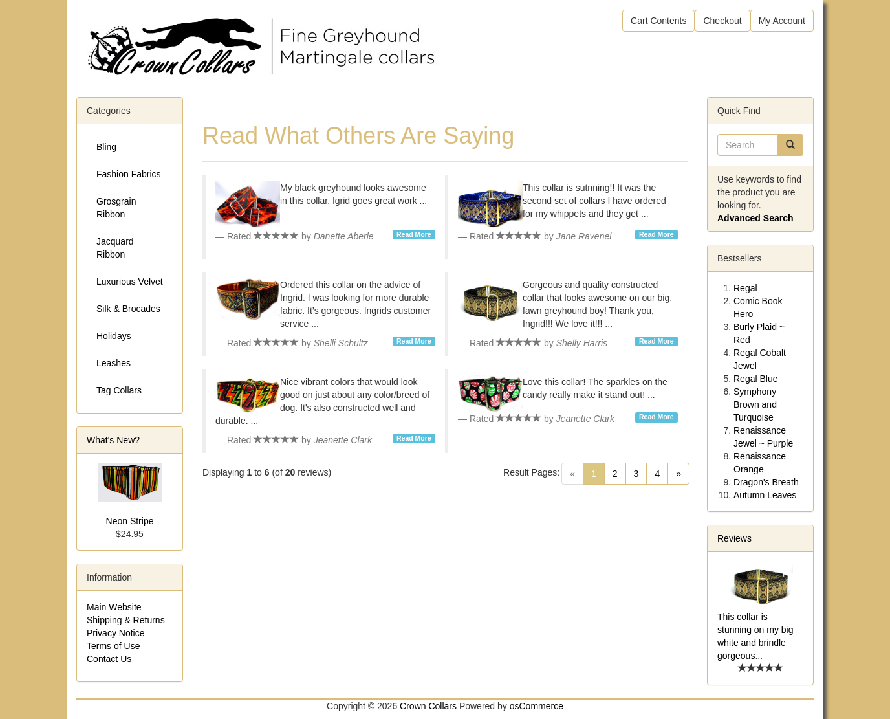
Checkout (722, 21)
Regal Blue (755, 378)
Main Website (114, 607)
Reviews (734, 538)
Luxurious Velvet (129, 281)
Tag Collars (119, 390)
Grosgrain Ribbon (116, 207)
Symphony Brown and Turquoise (755, 404)
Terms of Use (113, 646)
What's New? (113, 440)
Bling (106, 147)
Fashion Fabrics (128, 174)
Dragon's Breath (766, 482)
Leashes (113, 363)
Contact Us (109, 659)
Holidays (113, 336)
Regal (745, 288)
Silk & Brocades (128, 309)
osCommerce (536, 706)
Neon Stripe (130, 521)
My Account (782, 21)
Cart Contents (658, 21)
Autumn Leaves (764, 495)
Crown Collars (428, 706)
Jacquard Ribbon (115, 248)
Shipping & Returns (126, 620)
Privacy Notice (115, 633)
